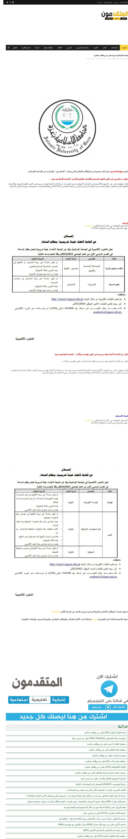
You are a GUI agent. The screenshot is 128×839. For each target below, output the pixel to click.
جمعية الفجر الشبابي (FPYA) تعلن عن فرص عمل (101, 729)
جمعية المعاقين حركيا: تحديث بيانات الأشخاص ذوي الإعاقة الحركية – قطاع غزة (88, 735)
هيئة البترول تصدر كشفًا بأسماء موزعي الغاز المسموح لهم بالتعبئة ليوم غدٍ (91, 724)
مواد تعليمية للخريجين (79, 48)
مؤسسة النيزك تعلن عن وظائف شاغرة (105, 666)
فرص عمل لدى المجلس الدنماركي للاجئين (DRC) (101, 747)
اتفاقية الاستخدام (121, 2)
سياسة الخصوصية (104, 2)
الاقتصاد (56, 48)
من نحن (113, 2)
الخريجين (65, 48)
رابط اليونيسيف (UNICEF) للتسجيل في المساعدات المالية (97, 695)
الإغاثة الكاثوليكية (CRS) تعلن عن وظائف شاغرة (101, 678)
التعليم (93, 48)
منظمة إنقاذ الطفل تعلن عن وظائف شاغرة (104, 661)
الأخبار (101, 48)
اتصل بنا (96, 2)
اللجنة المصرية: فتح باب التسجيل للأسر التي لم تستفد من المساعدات (92, 701)
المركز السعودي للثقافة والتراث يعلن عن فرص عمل (99, 689)
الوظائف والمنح (44, 48)
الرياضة (34, 48)
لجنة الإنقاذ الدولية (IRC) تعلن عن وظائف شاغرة (101, 643)
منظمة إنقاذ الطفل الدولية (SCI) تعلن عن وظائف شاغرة (98, 752)
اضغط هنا (86, 232)
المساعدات (111, 48)
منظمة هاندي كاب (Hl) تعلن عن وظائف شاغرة (102, 672)
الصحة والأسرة (22, 48)
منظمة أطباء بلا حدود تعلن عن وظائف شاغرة (103, 655)
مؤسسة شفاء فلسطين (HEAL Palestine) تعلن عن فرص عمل (95, 649)
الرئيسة (121, 48)
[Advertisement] (44, 25)
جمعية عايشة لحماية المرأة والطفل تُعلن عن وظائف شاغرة (97, 684)
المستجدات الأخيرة (98, 60)
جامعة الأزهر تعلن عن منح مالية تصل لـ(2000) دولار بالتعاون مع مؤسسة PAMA (88, 741)
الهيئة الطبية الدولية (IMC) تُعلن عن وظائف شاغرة (101, 758)
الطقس (11, 48)
